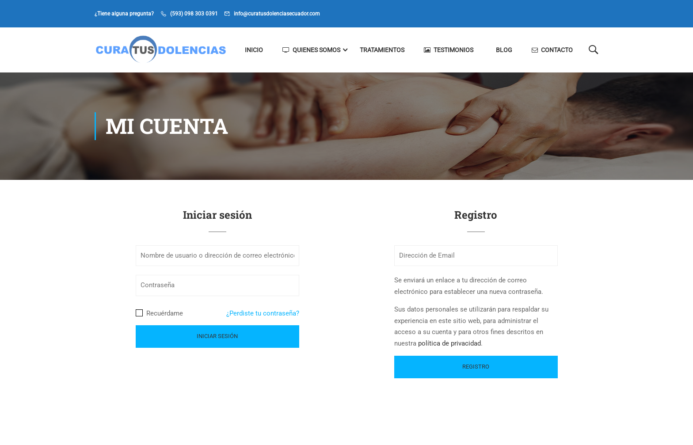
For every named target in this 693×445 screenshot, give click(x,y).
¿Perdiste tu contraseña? (262, 313)
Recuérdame (159, 313)
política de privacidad (449, 343)
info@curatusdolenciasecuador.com (277, 14)
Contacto (552, 50)
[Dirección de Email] (476, 255)
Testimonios (448, 50)
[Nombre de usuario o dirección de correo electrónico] (217, 255)
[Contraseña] (217, 285)
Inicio (254, 49)
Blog (504, 49)
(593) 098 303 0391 (194, 14)
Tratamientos (382, 49)
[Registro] (476, 367)
